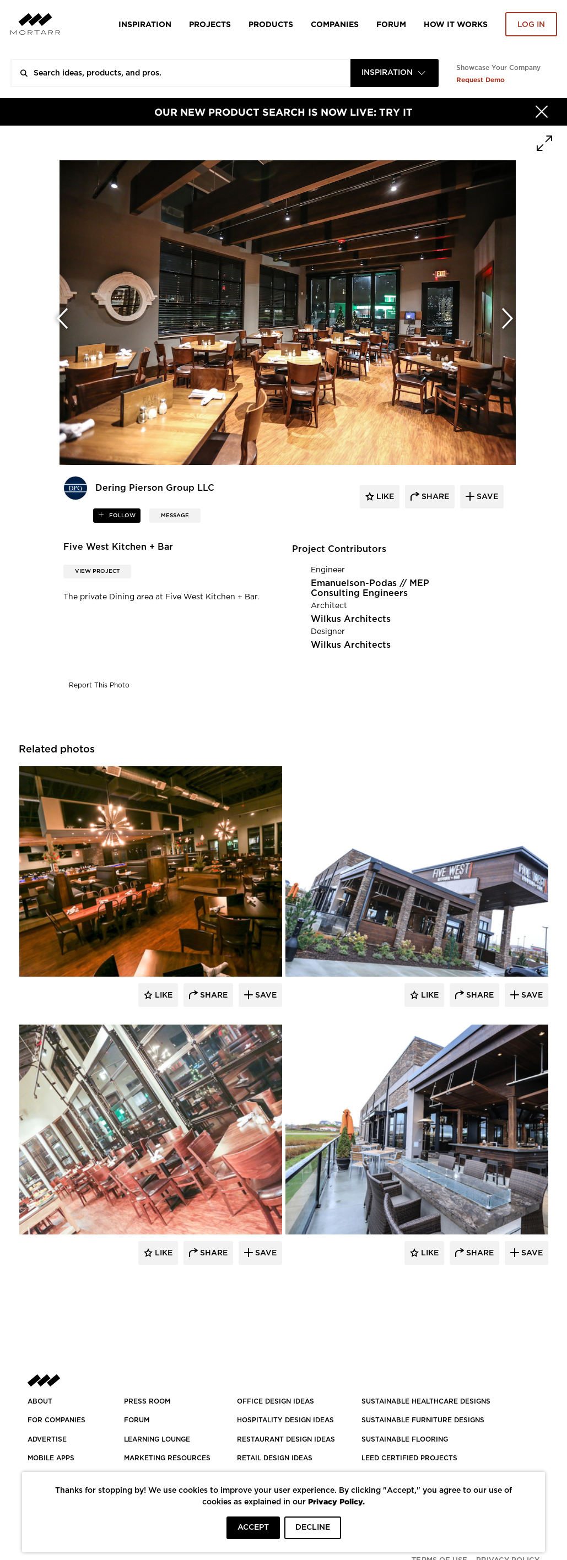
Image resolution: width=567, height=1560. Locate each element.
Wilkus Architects (351, 619)
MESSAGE (175, 515)
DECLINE (312, 1527)
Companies (335, 24)
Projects (210, 24)
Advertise (47, 1439)
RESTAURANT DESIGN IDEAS (286, 1439)
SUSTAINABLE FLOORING (404, 1439)
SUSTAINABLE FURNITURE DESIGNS (422, 1420)
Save (265, 995)
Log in (531, 25)
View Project (97, 571)
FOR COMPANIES (56, 1420)
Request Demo (480, 79)
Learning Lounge (157, 1439)
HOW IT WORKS (456, 24)
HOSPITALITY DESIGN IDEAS (285, 1420)
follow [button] (121, 515)
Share (213, 995)
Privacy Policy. (336, 1501)
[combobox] (394, 73)
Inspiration (144, 24)
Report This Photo (99, 685)
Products (271, 24)
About (40, 1401)
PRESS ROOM (147, 1401)
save (486, 497)
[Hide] (541, 112)
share (434, 497)
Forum (391, 24)
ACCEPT (253, 1527)
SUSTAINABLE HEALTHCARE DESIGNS (425, 1401)
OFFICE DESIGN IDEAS (275, 1401)
